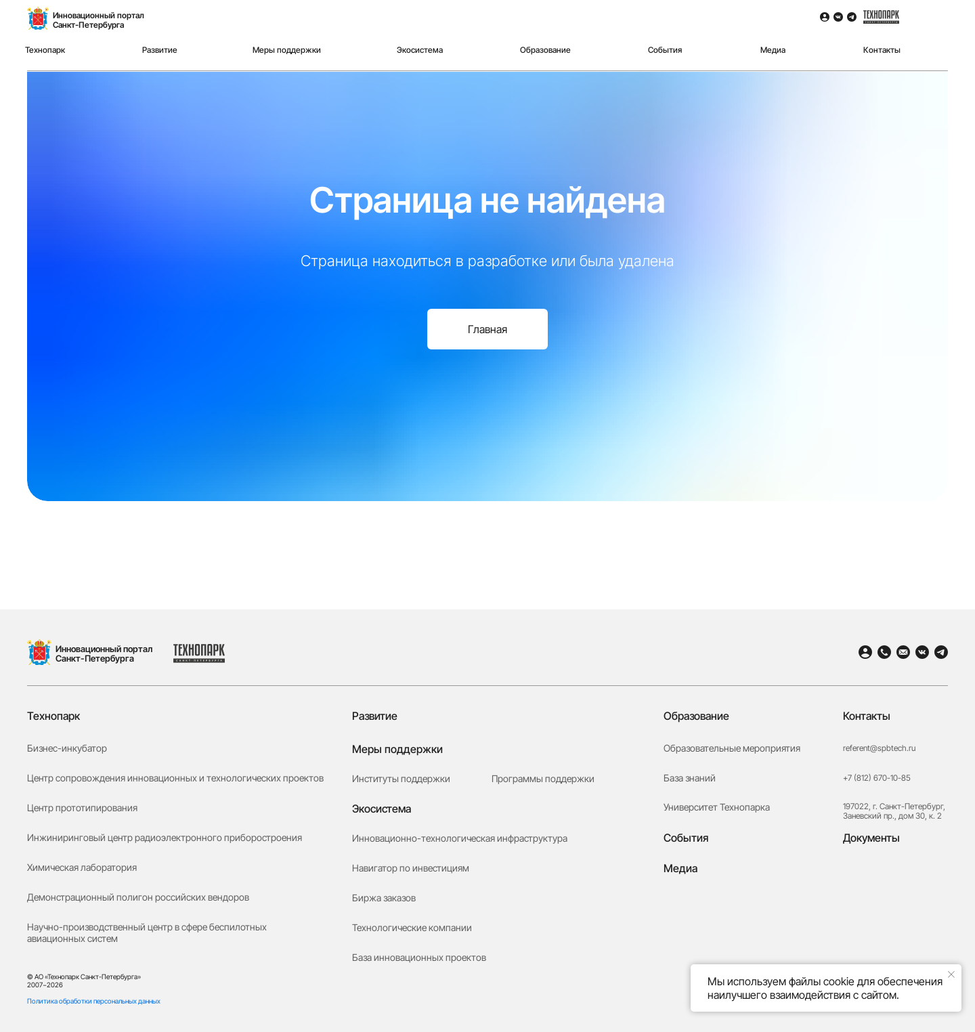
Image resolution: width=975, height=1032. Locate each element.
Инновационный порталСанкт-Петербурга (98, 20)
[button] (893, 933)
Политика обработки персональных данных (93, 1001)
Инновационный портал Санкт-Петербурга (104, 653)
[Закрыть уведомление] (951, 974)
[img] (932, 31)
